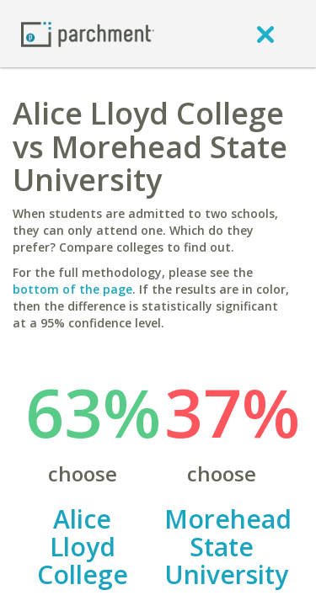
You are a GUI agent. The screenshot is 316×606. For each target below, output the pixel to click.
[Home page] (87, 33)
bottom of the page (72, 289)
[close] (265, 34)
